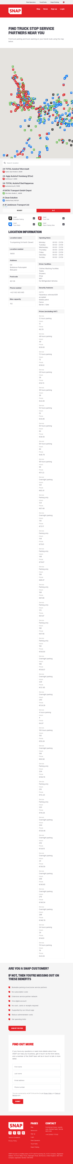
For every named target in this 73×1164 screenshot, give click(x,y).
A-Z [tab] (53, 210)
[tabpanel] (36, 183)
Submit (17, 1101)
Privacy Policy (48, 1093)
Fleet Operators (31, 2)
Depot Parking (55, 2)
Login (32, 1137)
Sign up (33, 1134)
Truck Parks (43, 2)
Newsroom (34, 1130)
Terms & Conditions (14, 1137)
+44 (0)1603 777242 (51, 1134)
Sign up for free (17, 1028)
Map (32, 1127)
